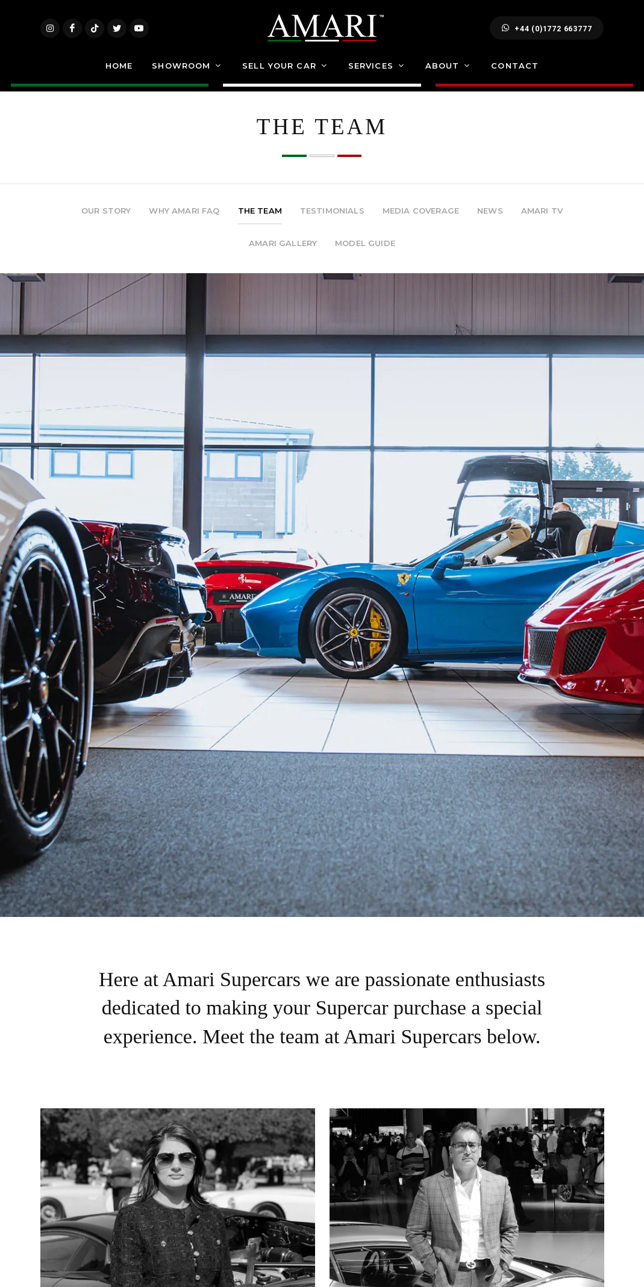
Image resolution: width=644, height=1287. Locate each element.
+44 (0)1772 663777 (547, 35)
